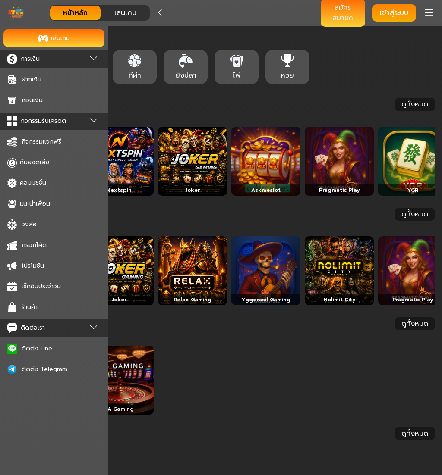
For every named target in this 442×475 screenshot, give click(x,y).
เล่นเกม (125, 13)
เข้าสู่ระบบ (394, 13)
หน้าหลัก (75, 13)
